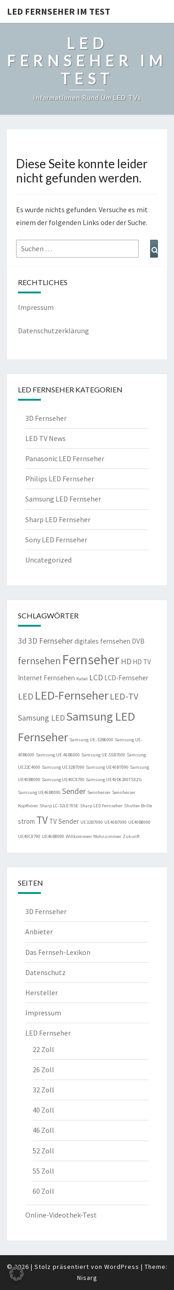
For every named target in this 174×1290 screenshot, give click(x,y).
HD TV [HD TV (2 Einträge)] (142, 661)
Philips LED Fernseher (59, 478)
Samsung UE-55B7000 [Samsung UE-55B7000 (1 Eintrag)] (103, 755)
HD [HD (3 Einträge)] (126, 661)
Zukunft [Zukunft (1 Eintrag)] (131, 836)
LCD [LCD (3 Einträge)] (96, 678)
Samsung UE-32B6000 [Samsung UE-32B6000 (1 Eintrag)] (91, 740)
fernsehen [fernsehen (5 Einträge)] (39, 661)
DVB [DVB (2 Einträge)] (138, 641)
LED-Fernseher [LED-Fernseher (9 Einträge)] (71, 695)
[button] (16, 1273)
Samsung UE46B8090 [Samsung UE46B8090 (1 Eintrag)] (39, 792)
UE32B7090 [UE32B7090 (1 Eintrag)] (91, 822)
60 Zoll (43, 1191)
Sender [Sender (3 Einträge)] (74, 791)
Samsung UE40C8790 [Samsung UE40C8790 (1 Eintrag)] (63, 780)
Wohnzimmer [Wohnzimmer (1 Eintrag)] (107, 836)
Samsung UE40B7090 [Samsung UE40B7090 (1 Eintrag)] (107, 767)
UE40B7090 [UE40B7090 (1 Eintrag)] (115, 822)
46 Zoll (43, 1130)
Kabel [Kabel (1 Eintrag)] (82, 679)
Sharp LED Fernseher (57, 519)
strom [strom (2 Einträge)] (26, 821)
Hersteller (41, 992)
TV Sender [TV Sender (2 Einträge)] (64, 821)
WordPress (121, 1266)
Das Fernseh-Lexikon (57, 952)
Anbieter (39, 931)
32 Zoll (43, 1089)
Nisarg (87, 1277)
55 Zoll (43, 1170)
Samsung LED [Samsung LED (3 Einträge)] (41, 718)
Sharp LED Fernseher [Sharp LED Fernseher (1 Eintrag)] (101, 806)
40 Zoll (43, 1109)
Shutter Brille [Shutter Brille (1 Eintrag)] (138, 806)
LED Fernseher (48, 1032)
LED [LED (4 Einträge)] (26, 696)
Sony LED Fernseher (56, 539)
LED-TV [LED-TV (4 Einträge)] (124, 696)
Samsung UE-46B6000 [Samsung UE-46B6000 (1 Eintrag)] (58, 755)
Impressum (36, 307)
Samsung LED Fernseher (63, 498)
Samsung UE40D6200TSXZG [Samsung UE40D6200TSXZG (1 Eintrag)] (114, 780)
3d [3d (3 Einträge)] (22, 641)
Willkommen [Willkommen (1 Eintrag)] (79, 836)
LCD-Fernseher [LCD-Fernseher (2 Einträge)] (126, 677)
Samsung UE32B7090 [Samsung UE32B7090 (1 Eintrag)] (63, 767)
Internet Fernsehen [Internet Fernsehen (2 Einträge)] (46, 677)
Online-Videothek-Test (61, 1214)
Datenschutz (45, 972)
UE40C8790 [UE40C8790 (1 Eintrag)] (29, 836)
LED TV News (45, 438)
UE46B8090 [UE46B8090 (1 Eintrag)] (53, 836)
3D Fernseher (46, 418)
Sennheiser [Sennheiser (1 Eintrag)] (99, 792)
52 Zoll (43, 1150)
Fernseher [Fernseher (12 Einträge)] (90, 659)
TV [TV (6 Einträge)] (42, 820)
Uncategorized (48, 559)
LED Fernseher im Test (58, 11)
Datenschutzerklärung (53, 330)
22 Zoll (43, 1049)
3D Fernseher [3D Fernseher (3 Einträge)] (50, 641)
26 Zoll (43, 1069)
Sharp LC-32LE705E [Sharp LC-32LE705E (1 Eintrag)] (59, 806)
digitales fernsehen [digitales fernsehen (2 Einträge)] (102, 641)
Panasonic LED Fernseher (64, 458)
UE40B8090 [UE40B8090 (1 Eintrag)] (139, 822)
